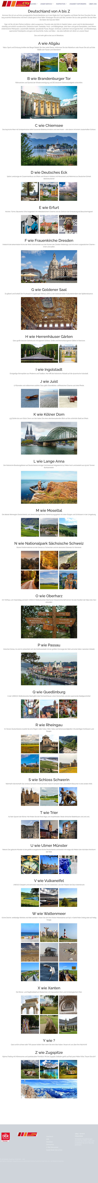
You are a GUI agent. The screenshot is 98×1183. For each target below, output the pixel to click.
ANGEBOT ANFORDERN (78, 4)
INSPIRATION (60, 4)
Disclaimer (49, 1142)
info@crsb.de (79, 1136)
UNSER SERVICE (46, 4)
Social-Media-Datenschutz (54, 1150)
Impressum (49, 1136)
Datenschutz (50, 1144)
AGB (47, 1139)
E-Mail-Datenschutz (52, 1147)
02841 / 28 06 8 (80, 1133)
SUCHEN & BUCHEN (29, 4)
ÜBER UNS (93, 4)
